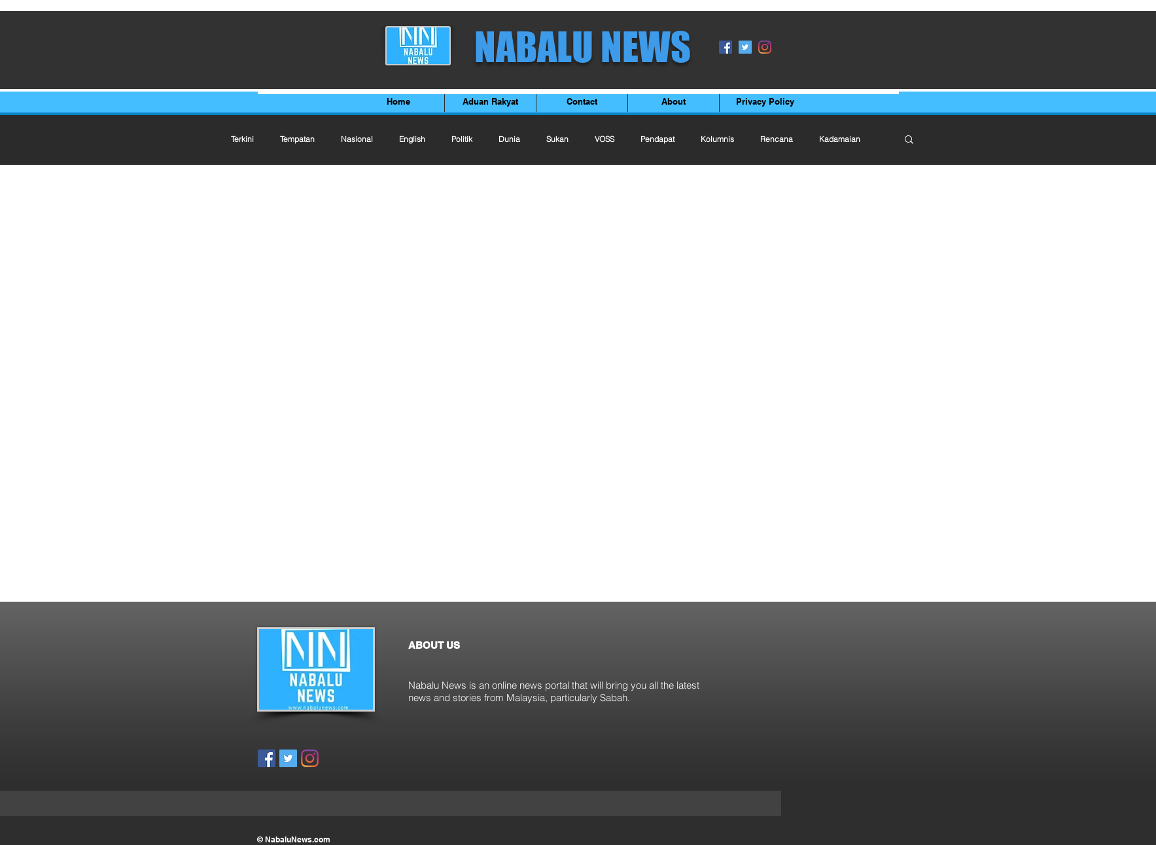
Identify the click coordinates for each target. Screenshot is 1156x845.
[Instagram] (764, 47)
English (412, 139)
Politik (461, 139)
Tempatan (297, 139)
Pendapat (657, 139)
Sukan (557, 139)
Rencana (776, 139)
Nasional (357, 139)
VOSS (604, 139)
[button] (909, 140)
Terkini (242, 139)
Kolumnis (717, 139)
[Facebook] (725, 47)
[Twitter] (745, 47)
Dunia (509, 139)
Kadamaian (839, 139)
